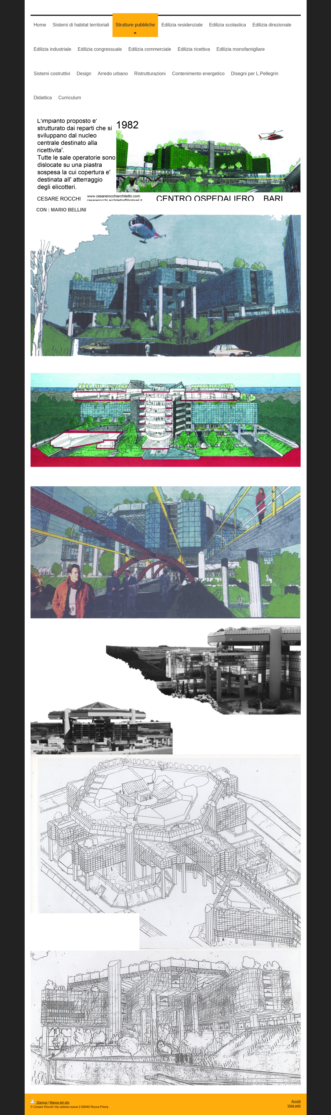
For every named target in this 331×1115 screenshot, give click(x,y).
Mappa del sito (60, 1102)
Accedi (295, 1101)
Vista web (294, 1105)
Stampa (39, 1102)
